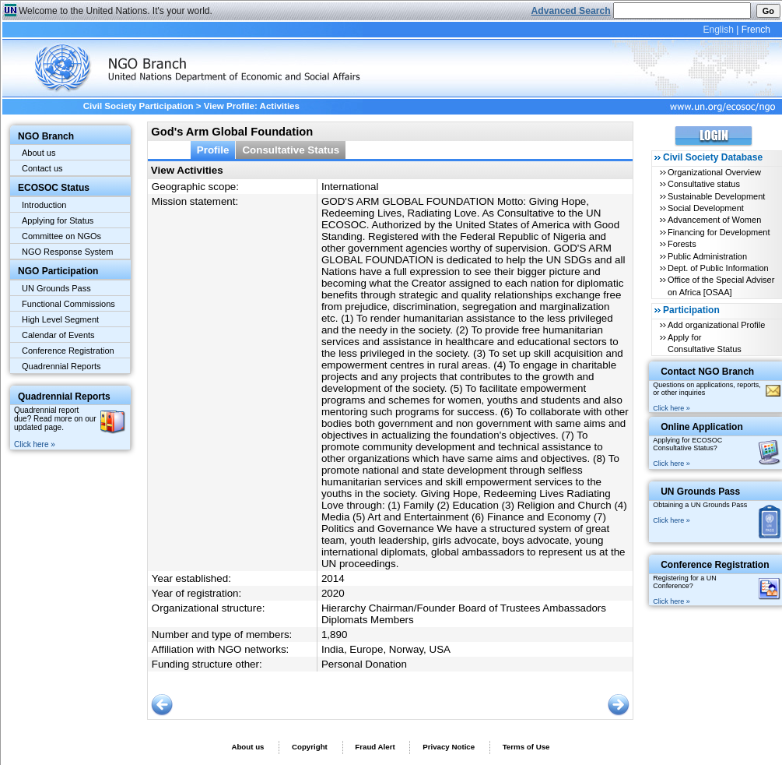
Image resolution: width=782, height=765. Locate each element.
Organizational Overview (714, 172)
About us (38, 152)
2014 (333, 578)
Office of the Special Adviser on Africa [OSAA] (721, 285)
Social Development (706, 208)
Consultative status (704, 184)
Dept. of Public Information (718, 268)
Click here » (34, 444)
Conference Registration (68, 350)
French (756, 29)
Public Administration (707, 256)
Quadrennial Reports (61, 366)
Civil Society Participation (138, 106)
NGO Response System (67, 251)
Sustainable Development (716, 196)
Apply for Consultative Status (705, 343)
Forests (682, 244)
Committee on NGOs (61, 236)
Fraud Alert (375, 746)
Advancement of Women (714, 219)
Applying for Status (57, 220)
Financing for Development (719, 232)
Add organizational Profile (716, 325)
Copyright (310, 746)
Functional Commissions (68, 303)
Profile (213, 150)
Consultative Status (290, 150)
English (718, 29)
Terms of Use (526, 746)
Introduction (44, 205)
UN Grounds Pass (56, 288)
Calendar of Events (58, 335)
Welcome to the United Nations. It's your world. (115, 10)
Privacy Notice (449, 746)
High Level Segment (60, 319)
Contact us (42, 168)
